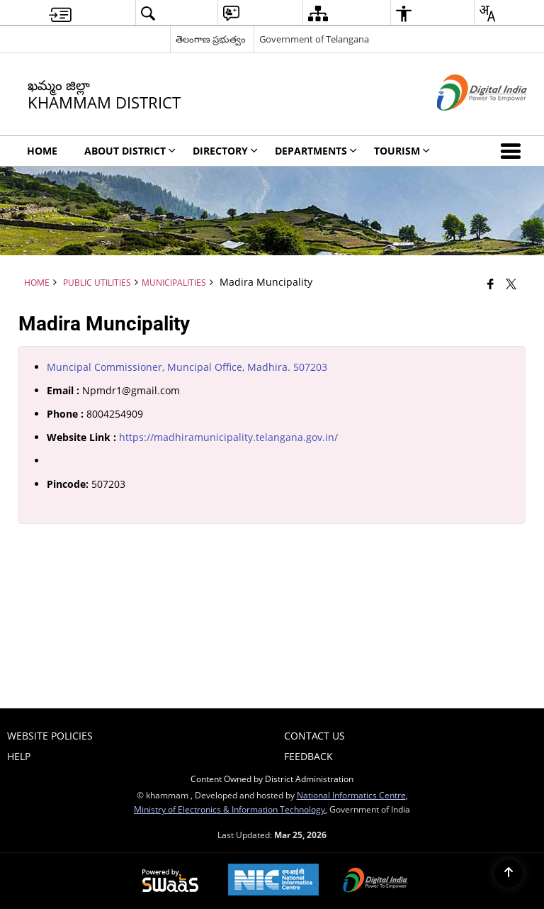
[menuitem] (60, 13)
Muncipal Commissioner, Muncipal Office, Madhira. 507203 (187, 367)
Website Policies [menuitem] (50, 735)
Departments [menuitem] (316, 150)
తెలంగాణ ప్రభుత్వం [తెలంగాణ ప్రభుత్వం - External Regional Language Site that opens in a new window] (211, 39)
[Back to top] (508, 873)
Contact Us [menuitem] (314, 735)
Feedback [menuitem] (308, 756)
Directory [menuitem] (225, 150)
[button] (514, 151)
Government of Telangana (314, 39)
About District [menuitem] (130, 150)
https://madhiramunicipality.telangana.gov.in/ (228, 437)
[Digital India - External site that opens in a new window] (464, 122)
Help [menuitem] (18, 756)
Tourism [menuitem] (402, 150)
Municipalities (174, 282)
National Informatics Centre (351, 795)
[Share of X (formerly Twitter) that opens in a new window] (511, 283)
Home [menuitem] (42, 150)
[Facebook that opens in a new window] (490, 283)
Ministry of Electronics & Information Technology (229, 809)
